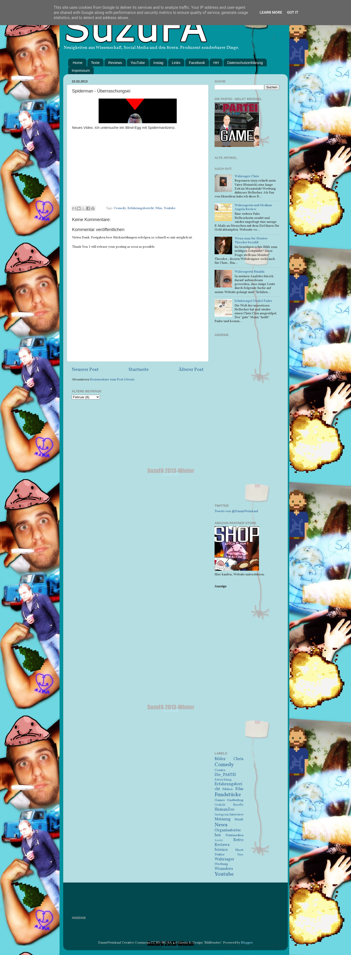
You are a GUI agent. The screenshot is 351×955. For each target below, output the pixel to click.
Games (220, 800)
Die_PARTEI (225, 775)
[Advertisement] (247, 423)
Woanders (224, 869)
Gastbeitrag (235, 800)
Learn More (271, 12)
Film (158, 208)
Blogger (246, 942)
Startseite (139, 369)
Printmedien (234, 835)
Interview (236, 814)
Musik (238, 819)
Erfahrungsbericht (140, 208)
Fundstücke (228, 795)
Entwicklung (223, 780)
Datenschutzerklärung (245, 63)
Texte (95, 63)
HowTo (238, 805)
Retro (238, 840)
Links (176, 63)
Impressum (81, 70)
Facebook (197, 63)
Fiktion (227, 789)
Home (78, 63)
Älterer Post (191, 369)
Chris (238, 759)
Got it (292, 12)
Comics (220, 770)
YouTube (138, 63)
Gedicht (220, 805)
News (221, 825)
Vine (240, 855)
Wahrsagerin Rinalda (249, 271)
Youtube (170, 208)
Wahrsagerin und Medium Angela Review (253, 207)
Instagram (222, 815)
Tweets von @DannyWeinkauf (236, 511)
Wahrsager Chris (247, 176)
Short (239, 850)
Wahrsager (224, 859)
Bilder (220, 759)
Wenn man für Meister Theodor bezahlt (251, 240)
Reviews (115, 63)
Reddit (219, 840)
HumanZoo (224, 809)
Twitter (220, 854)
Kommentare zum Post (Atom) (112, 379)
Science (221, 850)
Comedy (120, 208)
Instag (158, 63)
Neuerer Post (85, 369)
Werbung (221, 864)
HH (216, 63)
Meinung (223, 819)
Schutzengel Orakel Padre (253, 301)
